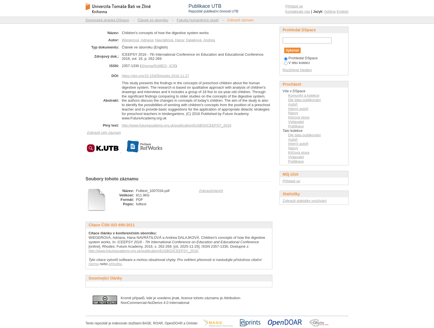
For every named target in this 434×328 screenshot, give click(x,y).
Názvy (293, 113)
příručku (115, 264)
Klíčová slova (298, 117)
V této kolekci (297, 63)
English (342, 11)
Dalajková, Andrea (200, 40)
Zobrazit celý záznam (104, 132)
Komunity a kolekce (303, 95)
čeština (330, 11)
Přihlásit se (294, 6)
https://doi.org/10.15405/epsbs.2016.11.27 (155, 76)
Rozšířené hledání (297, 70)
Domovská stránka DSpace (107, 20)
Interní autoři (298, 109)
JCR (172, 66)
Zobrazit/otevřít (211, 191)
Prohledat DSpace (301, 58)
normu (94, 264)
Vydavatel (296, 122)
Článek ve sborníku (153, 20)
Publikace (296, 126)
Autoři (293, 104)
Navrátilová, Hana (169, 40)
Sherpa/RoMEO (154, 66)
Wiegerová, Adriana (137, 40)
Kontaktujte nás (297, 11)
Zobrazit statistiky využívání (305, 201)
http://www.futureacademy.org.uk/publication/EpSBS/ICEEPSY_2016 (176, 125)
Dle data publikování (304, 100)
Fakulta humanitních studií (198, 20)
